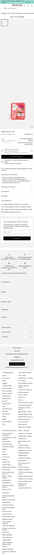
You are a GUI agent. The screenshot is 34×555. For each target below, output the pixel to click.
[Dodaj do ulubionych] (32, 88)
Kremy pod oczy (6, 482)
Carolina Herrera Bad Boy (24, 405)
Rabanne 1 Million (22, 395)
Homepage (4, 13)
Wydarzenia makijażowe (8, 525)
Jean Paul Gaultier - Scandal (25, 402)
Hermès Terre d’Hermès (24, 419)
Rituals (4, 380)
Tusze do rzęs (5, 457)
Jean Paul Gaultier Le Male (25, 414)
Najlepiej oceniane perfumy (9, 467)
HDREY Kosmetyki (7, 388)
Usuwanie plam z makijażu (25, 436)
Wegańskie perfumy (7, 519)
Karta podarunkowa (7, 537)
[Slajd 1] (4, 22)
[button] (17, 327)
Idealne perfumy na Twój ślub (24, 442)
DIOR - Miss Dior (22, 424)
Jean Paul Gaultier (7, 391)
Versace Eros (21, 397)
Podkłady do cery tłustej (24, 458)
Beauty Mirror (5, 532)
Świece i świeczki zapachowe (6, 522)
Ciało (8, 13)
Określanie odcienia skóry (24, 481)
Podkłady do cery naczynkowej (22, 484)
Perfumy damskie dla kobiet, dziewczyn (9, 438)
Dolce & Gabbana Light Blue (25, 383)
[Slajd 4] (3, 44)
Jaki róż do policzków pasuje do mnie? (25, 473)
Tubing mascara (22, 438)
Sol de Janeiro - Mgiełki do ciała (9, 552)
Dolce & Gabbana (6, 421)
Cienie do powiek (6, 489)
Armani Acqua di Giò (23, 392)
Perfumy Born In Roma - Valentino (24, 408)
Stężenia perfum (22, 460)
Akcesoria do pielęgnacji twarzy (8, 508)
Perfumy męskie (6, 441)
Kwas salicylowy (6, 502)
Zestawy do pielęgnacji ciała (18, 13)
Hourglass (4, 383)
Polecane (4, 546)
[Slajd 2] (3, 30)
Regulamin (17, 357)
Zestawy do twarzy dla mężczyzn (8, 486)
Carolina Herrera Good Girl (25, 389)
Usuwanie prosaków (23, 445)
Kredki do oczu (6, 462)
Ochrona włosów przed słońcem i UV (8, 473)
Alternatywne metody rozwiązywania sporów (17, 354)
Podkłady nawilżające (23, 453)
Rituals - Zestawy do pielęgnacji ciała (7, 543)
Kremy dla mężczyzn (23, 467)
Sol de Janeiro (6, 378)
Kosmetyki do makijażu (8, 446)
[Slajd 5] (3, 52)
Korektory (4, 454)
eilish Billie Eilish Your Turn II (25, 416)
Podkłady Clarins (6, 540)
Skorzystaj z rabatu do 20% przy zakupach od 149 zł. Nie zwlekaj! (13, 2)
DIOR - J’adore (22, 375)
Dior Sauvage (21, 380)
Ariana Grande (6, 414)
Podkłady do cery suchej (24, 450)
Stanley (4, 375)
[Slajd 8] (3, 74)
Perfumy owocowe (7, 514)
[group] (17, 52)
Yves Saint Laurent (7, 408)
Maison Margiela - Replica (25, 411)
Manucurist (5, 411)
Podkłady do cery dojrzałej (25, 433)
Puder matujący (6, 469)
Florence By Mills (6, 403)
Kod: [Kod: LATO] (27, 2)
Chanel (4, 416)
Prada (3, 406)
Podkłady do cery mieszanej (25, 478)
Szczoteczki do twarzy (8, 505)
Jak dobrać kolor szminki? (8, 499)
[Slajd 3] (3, 37)
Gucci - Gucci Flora (23, 422)
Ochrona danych (17, 348)
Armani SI (20, 400)
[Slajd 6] (3, 59)
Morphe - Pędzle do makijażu (7, 477)
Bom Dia (4, 131)
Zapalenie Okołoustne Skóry (25, 476)
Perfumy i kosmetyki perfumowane (7, 434)
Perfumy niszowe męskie (8, 516)
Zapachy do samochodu (24, 447)
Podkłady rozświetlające (24, 469)
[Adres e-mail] (17, 232)
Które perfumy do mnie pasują (24, 463)
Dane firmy (17, 351)
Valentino (4, 419)
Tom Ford (4, 401)
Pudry (3, 451)
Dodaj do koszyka (17, 156)
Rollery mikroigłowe (7, 534)
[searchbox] (17, 8)
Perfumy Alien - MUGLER (24, 427)
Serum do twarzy (6, 464)
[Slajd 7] (3, 66)
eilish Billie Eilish (6, 398)
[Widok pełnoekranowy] (32, 127)
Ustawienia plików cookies (17, 360)
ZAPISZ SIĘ (17, 238)
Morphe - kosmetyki (7, 393)
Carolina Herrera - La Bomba (25, 378)
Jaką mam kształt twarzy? (24, 488)
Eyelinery (4, 459)
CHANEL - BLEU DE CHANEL (23, 386)
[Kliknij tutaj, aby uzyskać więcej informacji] (32, 2)
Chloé (3, 424)
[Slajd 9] (3, 81)
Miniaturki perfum (6, 480)
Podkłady (4, 449)
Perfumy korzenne (7, 511)
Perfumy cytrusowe (7, 444)
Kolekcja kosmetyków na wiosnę (8, 496)
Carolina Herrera (6, 396)
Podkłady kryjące (22, 455)
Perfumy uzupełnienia (7, 549)
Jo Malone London (7, 385)
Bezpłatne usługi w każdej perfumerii (8, 529)
